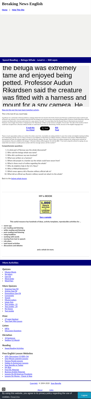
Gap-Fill (8, 276)
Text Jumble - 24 (11, 306)
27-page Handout (11, 319)
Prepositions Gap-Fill (13, 293)
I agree (84, 395)
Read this (15, 397)
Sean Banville (56, 383)
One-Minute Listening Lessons (16, 358)
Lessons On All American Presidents (18, 374)
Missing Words (10, 272)
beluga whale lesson (19, 178)
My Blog (8, 367)
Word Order (9, 279)
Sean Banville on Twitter (14, 365)
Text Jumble (9, 311)
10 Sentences (10, 338)
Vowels (7, 298)
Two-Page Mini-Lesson (13, 321)
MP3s (7, 328)
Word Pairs (9, 281)
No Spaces (9, 309)
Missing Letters (10, 300)
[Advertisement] (45, 35)
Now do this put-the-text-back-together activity (20, 110)
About (40, 390)
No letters (8, 274)
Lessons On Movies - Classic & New (18, 376)
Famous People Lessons (14, 361)
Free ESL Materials (12, 370)
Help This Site (18, 10)
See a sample (45, 217)
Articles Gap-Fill (11, 291)
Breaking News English (22, 3)
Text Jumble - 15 (11, 304)
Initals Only (9, 302)
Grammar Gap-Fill (11, 289)
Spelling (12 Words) (12, 340)
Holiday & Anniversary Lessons (16, 363)
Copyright (34, 383)
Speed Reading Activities (14, 348)
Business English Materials (15, 372)
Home (4, 10)
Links (51, 390)
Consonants (9, 295)
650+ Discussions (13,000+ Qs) (17, 356)
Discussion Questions (13, 331)
